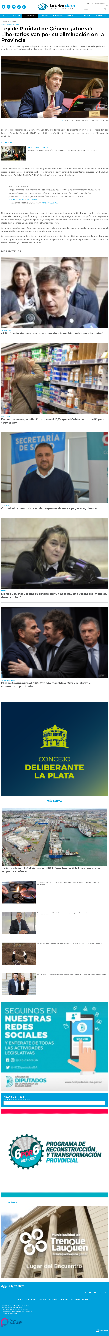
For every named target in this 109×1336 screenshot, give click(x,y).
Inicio (5, 16)
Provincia (44, 16)
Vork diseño (11, 1202)
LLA (107, 120)
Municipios (58, 16)
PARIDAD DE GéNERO (98, 120)
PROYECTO (68, 120)
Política (16, 16)
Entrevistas (100, 16)
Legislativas (30, 16)
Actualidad (85, 16)
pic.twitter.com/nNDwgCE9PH (22, 199)
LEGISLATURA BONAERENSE (80, 120)
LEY (90, 120)
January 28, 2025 (50, 202)
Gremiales (71, 16)
